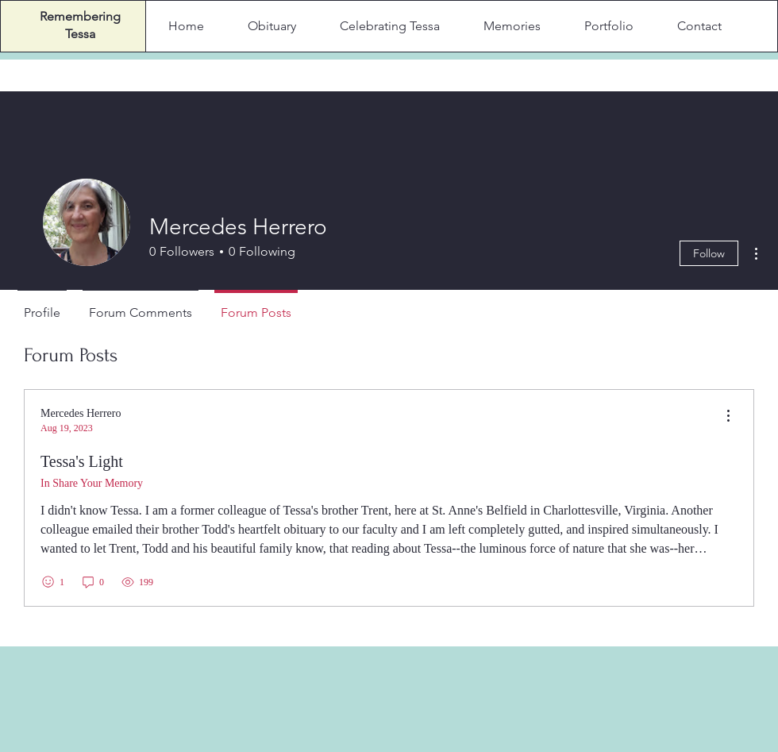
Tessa (80, 33)
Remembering (80, 16)
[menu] (728, 416)
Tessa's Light (81, 461)
